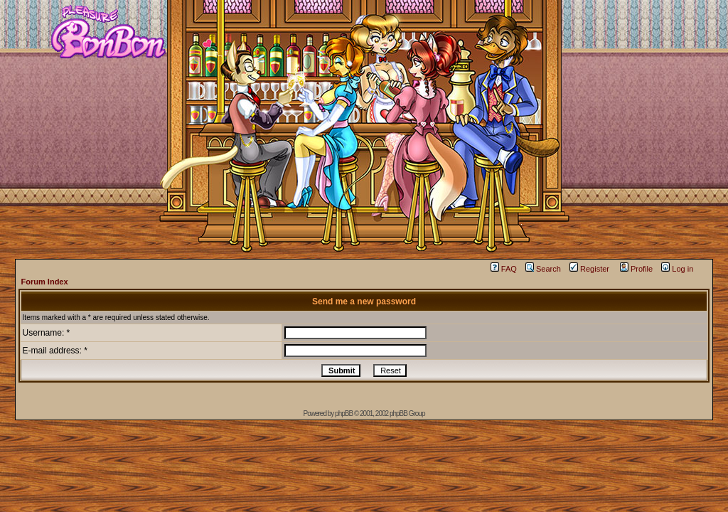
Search (543, 269)
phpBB (344, 413)
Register (589, 269)
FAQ (504, 269)
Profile (636, 269)
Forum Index (44, 281)
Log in (677, 269)
